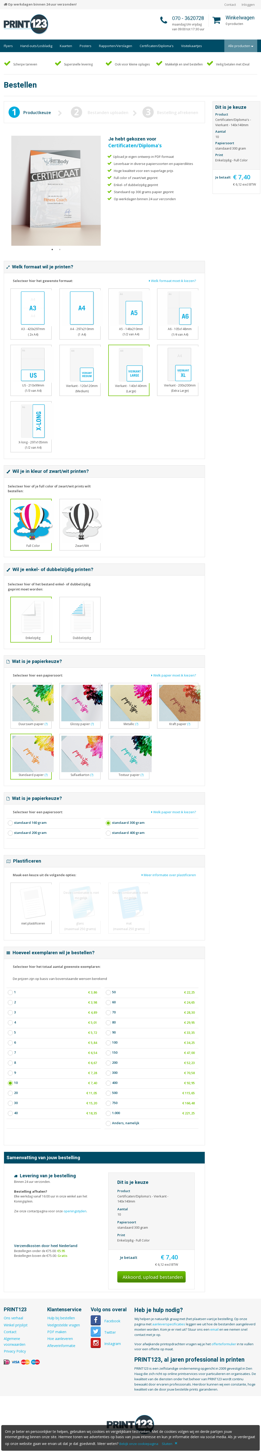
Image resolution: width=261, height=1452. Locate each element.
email (214, 1329)
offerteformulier (224, 1344)
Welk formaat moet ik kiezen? (172, 280)
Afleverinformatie (61, 1345)
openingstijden (74, 1211)
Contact (230, 4)
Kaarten (66, 46)
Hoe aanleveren (60, 1338)
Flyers (8, 46)
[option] (56, 191)
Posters (85, 46)
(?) (45, 724)
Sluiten (167, 1443)
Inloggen (248, 4)
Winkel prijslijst (16, 1325)
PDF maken (56, 1331)
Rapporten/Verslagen (115, 46)
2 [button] (59, 254)
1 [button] (52, 254)
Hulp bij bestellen (61, 1318)
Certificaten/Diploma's (157, 46)
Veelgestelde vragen (63, 1325)
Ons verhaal (13, 1318)
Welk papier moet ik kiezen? (173, 675)
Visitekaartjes (191, 46)
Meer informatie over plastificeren (169, 875)
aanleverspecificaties (168, 1324)
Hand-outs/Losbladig (36, 46)
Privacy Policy (15, 1351)
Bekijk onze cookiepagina (138, 1443)
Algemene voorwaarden (14, 1341)
